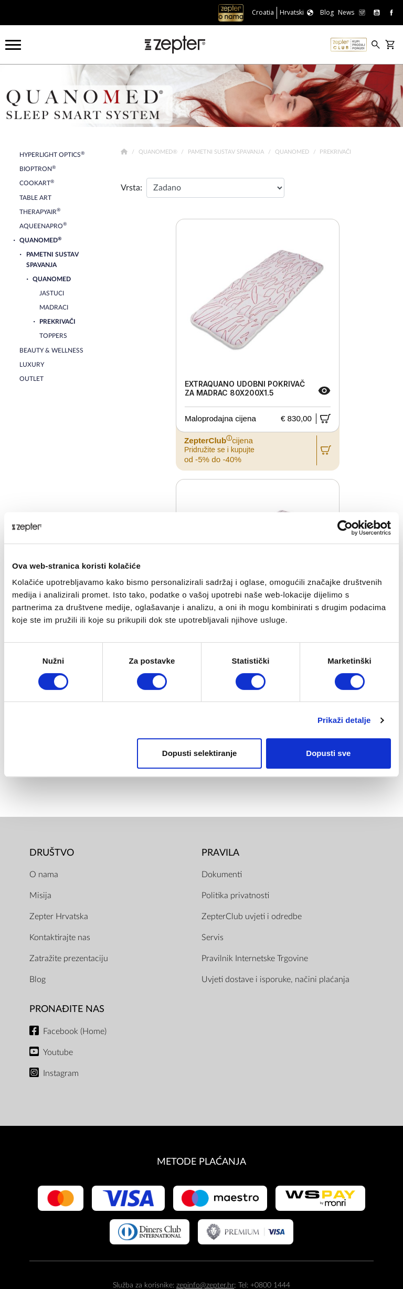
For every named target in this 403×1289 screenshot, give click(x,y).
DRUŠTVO (51, 852)
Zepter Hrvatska (58, 916)
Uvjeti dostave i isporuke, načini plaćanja (275, 979)
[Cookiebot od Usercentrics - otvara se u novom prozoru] (345, 528)
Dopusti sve (328, 753)
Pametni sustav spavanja (227, 152)
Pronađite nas (66, 1009)
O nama (43, 874)
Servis (213, 937)
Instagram (61, 1073)
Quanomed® (159, 152)
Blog (37, 979)
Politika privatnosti (235, 895)
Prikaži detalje (344, 720)
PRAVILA (220, 852)
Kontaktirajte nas (59, 937)
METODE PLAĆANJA (201, 1161)
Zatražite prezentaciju (68, 958)
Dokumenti (222, 874)
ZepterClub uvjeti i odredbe (252, 916)
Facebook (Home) (75, 1031)
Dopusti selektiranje (199, 753)
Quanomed (293, 152)
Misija (40, 895)
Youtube (58, 1052)
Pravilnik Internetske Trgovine (255, 958)
